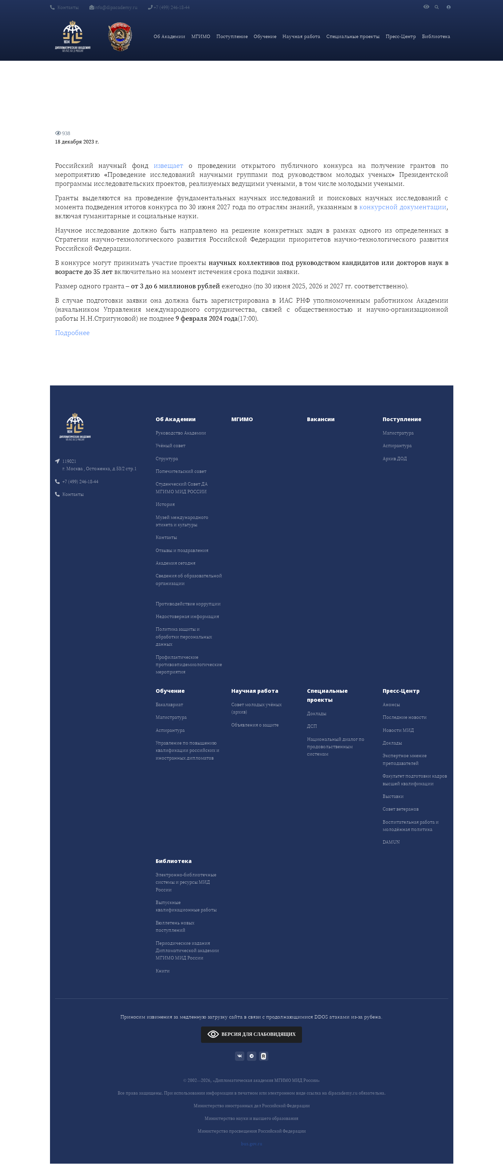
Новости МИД (398, 730)
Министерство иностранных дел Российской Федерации (252, 1106)
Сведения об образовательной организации (189, 579)
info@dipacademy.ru (113, 7)
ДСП (312, 726)
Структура (167, 458)
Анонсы (391, 704)
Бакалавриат (169, 704)
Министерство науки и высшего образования (251, 1118)
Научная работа (301, 36)
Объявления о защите (255, 724)
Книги (163, 970)
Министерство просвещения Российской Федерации (252, 1131)
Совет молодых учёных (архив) (256, 708)
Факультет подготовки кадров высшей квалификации (415, 780)
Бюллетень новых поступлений (175, 926)
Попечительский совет (181, 471)
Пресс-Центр (401, 36)
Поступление (232, 36)
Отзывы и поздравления (182, 550)
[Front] (75, 426)
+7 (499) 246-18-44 (169, 7)
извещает (168, 165)
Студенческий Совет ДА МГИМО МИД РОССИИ (182, 488)
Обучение (265, 36)
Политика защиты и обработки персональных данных (184, 636)
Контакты (64, 7)
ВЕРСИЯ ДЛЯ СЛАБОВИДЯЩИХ (251, 1034)
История (165, 504)
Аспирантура (397, 445)
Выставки (393, 796)
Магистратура (398, 432)
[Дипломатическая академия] (72, 36)
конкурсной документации (402, 207)
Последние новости (405, 717)
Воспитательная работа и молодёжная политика (411, 826)
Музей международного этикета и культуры (182, 521)
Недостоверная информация (187, 616)
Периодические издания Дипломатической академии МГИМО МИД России (187, 950)
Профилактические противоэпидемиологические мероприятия (189, 664)
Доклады (316, 713)
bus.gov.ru (251, 1144)
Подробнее (72, 332)
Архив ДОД (395, 458)
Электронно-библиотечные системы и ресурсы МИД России (186, 882)
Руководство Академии (181, 432)
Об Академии (169, 36)
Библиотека (436, 36)
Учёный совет (170, 445)
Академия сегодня (175, 563)
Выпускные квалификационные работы (186, 906)
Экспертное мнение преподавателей (405, 759)
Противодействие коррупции (188, 603)
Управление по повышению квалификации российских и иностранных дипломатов (187, 750)
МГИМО (200, 36)
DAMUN (391, 842)
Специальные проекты (353, 36)
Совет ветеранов (401, 809)
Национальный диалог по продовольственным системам (335, 747)
